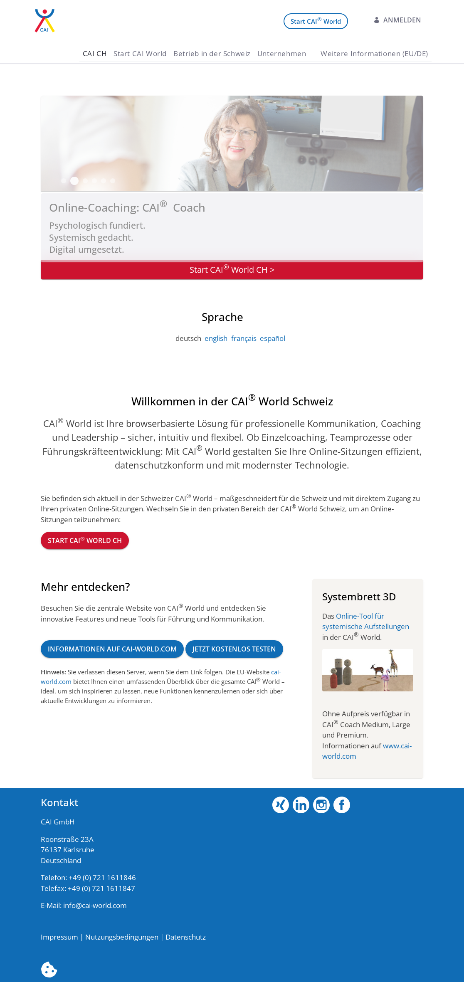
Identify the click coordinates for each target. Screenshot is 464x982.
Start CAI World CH (85, 540)
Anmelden (397, 20)
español (272, 338)
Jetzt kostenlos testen (234, 649)
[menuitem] (95, 53)
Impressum (59, 937)
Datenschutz (185, 937)
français (244, 338)
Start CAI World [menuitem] (316, 20)
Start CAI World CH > (232, 268)
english (216, 338)
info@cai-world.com (95, 905)
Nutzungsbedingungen (121, 937)
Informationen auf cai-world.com (112, 649)
